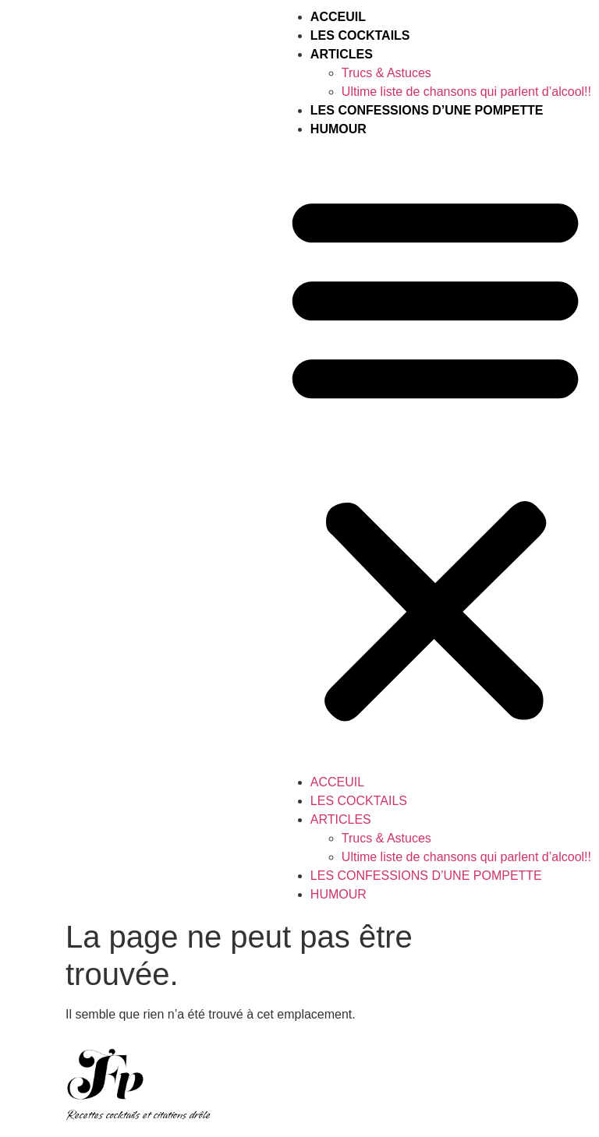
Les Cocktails (360, 35)
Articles (341, 54)
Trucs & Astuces (386, 72)
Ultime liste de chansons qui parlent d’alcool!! (466, 91)
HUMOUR (338, 129)
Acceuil (338, 16)
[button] (435, 456)
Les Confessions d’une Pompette (427, 110)
